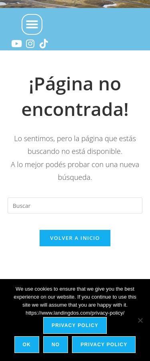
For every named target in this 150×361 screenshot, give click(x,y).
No (56, 344)
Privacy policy (75, 325)
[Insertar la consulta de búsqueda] (75, 205)
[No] (140, 320)
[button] (32, 24)
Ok (27, 344)
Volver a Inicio (75, 237)
